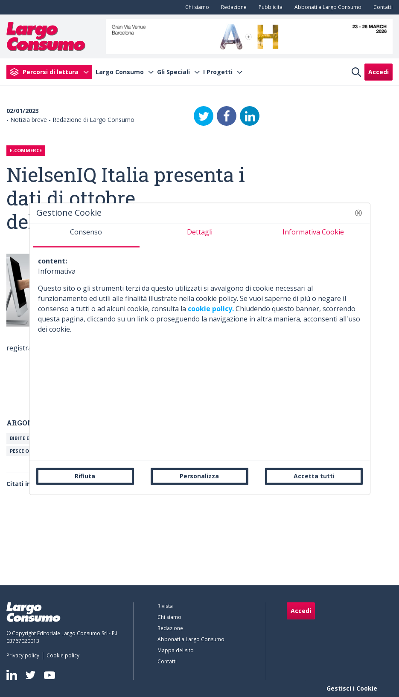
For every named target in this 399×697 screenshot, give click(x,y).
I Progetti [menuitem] (218, 72)
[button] (358, 213)
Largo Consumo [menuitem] (120, 72)
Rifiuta (85, 476)
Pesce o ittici (27, 451)
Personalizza (199, 476)
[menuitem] (195, 7)
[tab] (86, 235)
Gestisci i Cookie (351, 688)
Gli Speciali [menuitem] (173, 72)
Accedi (378, 72)
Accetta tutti (314, 476)
